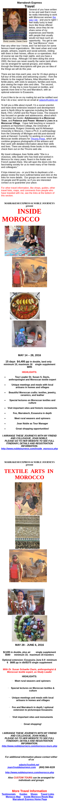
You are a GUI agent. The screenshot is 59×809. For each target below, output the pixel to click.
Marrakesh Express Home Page (30, 799)
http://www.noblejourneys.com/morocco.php (29, 772)
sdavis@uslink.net (29, 764)
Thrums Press (38, 139)
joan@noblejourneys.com (22, 767)
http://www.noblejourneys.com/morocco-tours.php (29, 746)
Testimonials (9, 794)
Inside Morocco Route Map (38, 797)
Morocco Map (13, 797)
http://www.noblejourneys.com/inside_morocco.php (29, 448)
